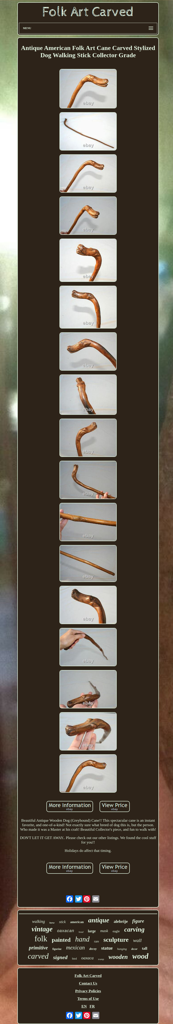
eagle (116, 931)
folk (40, 938)
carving (134, 929)
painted (61, 940)
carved (38, 956)
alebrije (121, 921)
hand (82, 939)
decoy (93, 949)
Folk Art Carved (88, 976)
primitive (38, 948)
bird (74, 958)
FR (92, 1006)
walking (38, 921)
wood (140, 956)
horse (52, 922)
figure (138, 921)
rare (96, 941)
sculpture (116, 939)
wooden (118, 956)
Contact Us (88, 983)
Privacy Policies (88, 991)
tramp (101, 959)
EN (84, 1006)
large (92, 931)
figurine (57, 949)
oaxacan (65, 931)
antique (98, 920)
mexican (75, 947)
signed (60, 957)
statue (107, 948)
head (81, 931)
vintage (42, 929)
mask (104, 931)
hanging (122, 949)
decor (134, 949)
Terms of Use (88, 999)
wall (137, 940)
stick (62, 922)
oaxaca (87, 958)
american (77, 922)
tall (144, 948)
